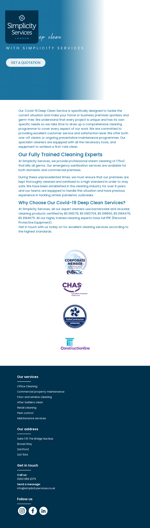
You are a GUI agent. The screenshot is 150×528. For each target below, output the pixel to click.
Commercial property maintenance (40, 392)
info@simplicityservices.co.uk (36, 488)
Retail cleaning (26, 408)
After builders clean (30, 402)
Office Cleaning (27, 386)
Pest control (25, 413)
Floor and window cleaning (34, 397)
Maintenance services (31, 418)
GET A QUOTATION (25, 62)
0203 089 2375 (26, 479)
